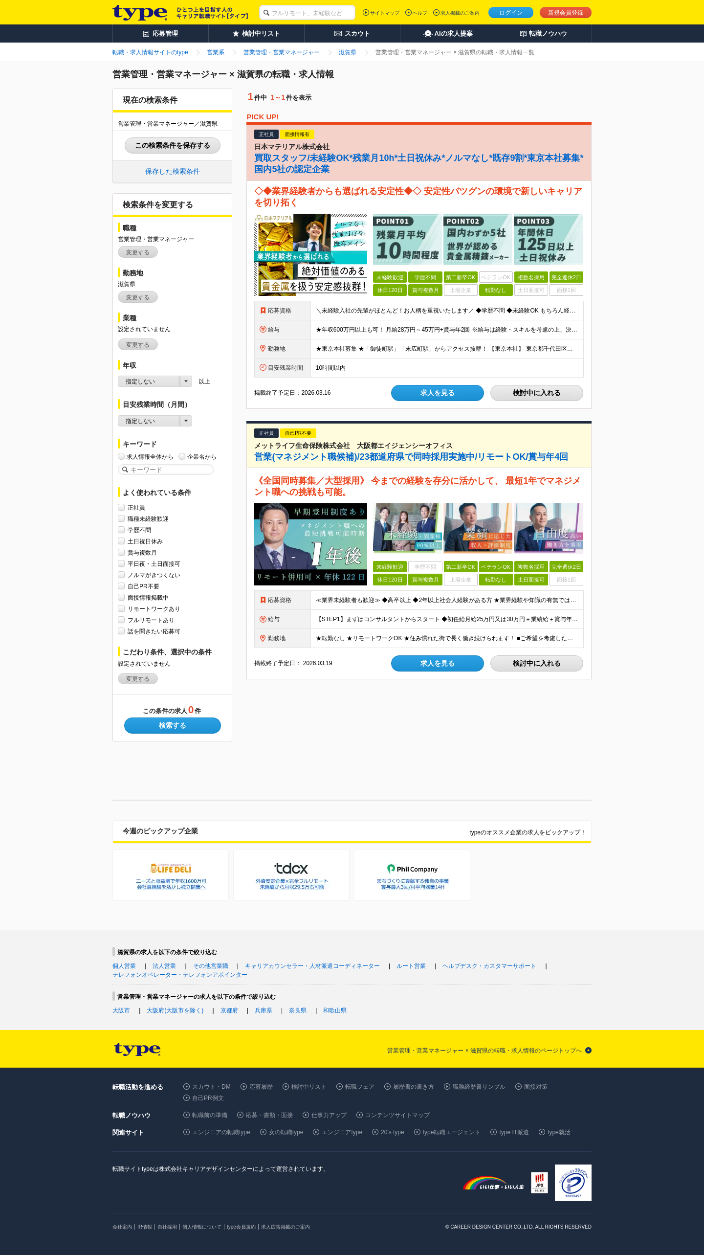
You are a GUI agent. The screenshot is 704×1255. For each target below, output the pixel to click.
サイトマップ (384, 13)
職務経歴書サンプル (479, 1086)
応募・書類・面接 (269, 1115)
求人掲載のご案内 (460, 13)
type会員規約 (241, 1227)
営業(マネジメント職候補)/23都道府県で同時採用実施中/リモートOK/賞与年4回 (411, 457)
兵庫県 (263, 1010)
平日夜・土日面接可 (154, 563)
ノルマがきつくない (154, 575)
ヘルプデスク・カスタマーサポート (489, 966)
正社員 (136, 507)
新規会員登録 (565, 12)
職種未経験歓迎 (148, 518)
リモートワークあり (154, 608)
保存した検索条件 (172, 171)
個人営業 (124, 966)
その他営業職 (210, 966)
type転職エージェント (452, 1132)
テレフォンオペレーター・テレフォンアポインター (179, 974)
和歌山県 (335, 1010)
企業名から (202, 456)
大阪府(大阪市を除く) (175, 1010)
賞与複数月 (142, 552)
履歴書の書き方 (413, 1086)
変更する (138, 252)
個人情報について (201, 1227)
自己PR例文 (208, 1098)
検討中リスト (309, 1086)
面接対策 (536, 1086)
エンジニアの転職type (221, 1132)
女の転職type (286, 1132)
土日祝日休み (145, 541)
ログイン (511, 12)
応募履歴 (261, 1086)
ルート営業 (411, 966)
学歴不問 (139, 530)
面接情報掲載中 (148, 597)
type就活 (559, 1132)
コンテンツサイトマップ (397, 1115)
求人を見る (437, 393)
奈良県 (298, 1010)
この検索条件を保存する (172, 145)
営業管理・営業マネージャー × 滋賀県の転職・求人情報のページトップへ (484, 1050)
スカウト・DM (211, 1086)
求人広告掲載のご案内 (285, 1227)
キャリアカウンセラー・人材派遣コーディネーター (312, 966)
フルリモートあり (151, 620)
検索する (172, 725)
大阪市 (121, 1010)
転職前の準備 (209, 1115)
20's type (392, 1132)
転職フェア (359, 1086)
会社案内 (122, 1227)
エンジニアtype (342, 1132)
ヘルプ (420, 13)
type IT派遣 (514, 1132)
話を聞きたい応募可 (154, 631)
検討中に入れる (537, 393)
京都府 (229, 1010)
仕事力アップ (329, 1115)
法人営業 (164, 966)
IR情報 (144, 1227)
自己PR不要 (143, 586)
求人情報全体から (150, 456)
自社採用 (167, 1227)
